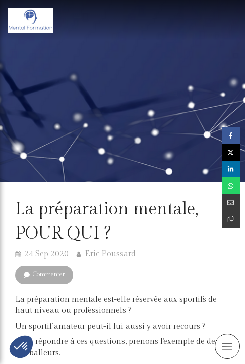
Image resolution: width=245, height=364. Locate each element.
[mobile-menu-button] (227, 346)
